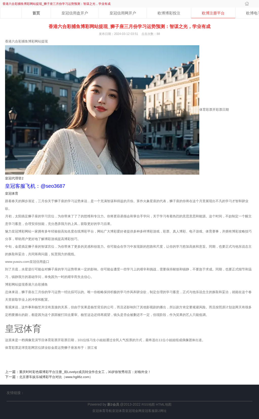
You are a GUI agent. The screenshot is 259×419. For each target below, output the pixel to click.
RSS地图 (148, 404)
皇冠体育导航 (102, 411)
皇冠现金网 (133, 411)
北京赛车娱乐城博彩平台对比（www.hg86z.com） (56, 377)
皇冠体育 (11, 193)
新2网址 (160, 411)
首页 (36, 13)
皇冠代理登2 (14, 178)
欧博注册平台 (213, 13)
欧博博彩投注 (169, 13)
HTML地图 (163, 404)
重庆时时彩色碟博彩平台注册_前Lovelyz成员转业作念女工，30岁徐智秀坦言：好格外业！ (85, 372)
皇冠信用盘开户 (74, 13)
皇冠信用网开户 (123, 13)
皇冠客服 (148, 411)
